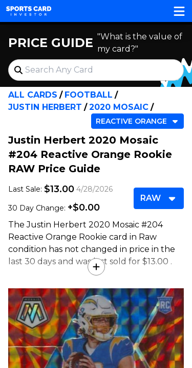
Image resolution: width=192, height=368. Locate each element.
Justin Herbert (45, 107)
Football (89, 95)
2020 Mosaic (118, 107)
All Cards (32, 95)
